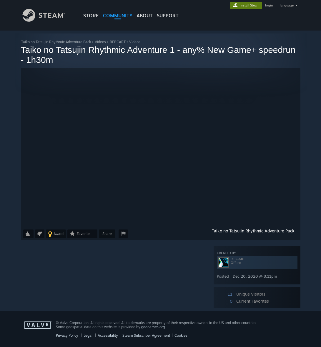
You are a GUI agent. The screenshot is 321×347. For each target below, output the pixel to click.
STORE (91, 16)
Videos (100, 42)
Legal (88, 335)
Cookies (180, 335)
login (269, 5)
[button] (160, 147)
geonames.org (153, 327)
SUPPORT (168, 16)
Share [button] (107, 234)
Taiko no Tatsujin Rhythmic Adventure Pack (56, 42)
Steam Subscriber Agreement (146, 335)
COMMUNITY (117, 16)
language (287, 5)
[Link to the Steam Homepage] (48, 20)
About (145, 16)
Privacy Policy (67, 335)
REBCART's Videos (125, 42)
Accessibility (108, 335)
